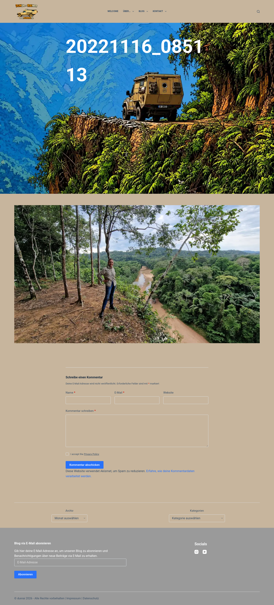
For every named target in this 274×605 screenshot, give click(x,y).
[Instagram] (196, 552)
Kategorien (197, 510)
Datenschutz (91, 598)
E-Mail (119, 392)
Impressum (73, 598)
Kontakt (160, 11)
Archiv (69, 510)
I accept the (84, 454)
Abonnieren (25, 574)
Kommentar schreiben (81, 411)
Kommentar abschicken (84, 465)
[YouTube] (205, 552)
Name (70, 392)
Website (168, 392)
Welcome (113, 11)
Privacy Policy (91, 454)
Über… (129, 11)
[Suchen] (258, 11)
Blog (144, 11)
